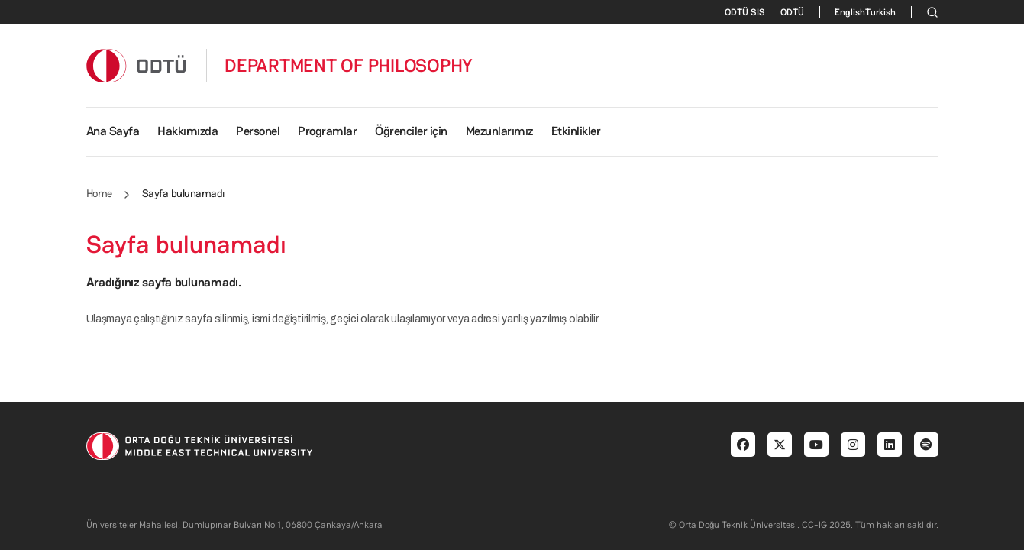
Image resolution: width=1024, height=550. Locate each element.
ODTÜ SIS (745, 12)
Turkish (880, 12)
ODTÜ (792, 12)
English (850, 12)
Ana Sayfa (113, 131)
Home (99, 193)
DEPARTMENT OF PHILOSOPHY (349, 66)
